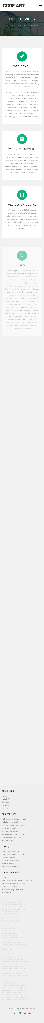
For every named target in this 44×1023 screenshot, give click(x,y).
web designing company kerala (12, 904)
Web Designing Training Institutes (12, 973)
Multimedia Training (10, 866)
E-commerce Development (13, 825)
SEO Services (7, 840)
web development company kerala (13, 942)
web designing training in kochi (12, 957)
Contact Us (6, 808)
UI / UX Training (8, 857)
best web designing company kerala (14, 944)
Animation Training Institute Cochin (13, 964)
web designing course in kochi (12, 959)
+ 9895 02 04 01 (9, 887)
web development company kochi (13, 940)
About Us (6, 799)
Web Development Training (13, 854)
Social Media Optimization (13, 834)
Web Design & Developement (14, 819)
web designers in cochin (10, 911)
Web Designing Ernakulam (10, 947)
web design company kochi (11, 923)
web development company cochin (13, 909)
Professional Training (8, 983)
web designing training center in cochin (14, 975)
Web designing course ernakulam (13, 990)
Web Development (22, 152)
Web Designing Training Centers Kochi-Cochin (17, 999)
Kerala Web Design (8, 949)
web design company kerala (11, 916)
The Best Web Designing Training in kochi (15, 997)
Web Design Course (22, 208)
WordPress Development (12, 837)
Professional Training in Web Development (16, 961)
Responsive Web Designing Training (13, 985)
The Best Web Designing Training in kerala (15, 971)
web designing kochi (8, 931)
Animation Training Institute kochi (12, 966)
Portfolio (5, 805)
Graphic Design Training (12, 860)
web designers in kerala (10, 913)
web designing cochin (9, 933)
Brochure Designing (10, 831)
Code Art (6, 893)
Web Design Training (10, 851)
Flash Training (8, 863)
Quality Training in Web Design (11, 992)
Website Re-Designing (11, 822)
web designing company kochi (11, 902)
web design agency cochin (10, 918)
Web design (22, 67)
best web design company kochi (12, 937)
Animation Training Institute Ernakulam (14, 968)
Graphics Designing (10, 828)
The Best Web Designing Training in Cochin (16, 995)
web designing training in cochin (12, 955)
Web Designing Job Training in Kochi (13, 981)
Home (4, 796)
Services (5, 802)
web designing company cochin (12, 907)
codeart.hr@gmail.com (12, 890)
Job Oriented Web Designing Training (14, 988)
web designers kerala (9, 928)
